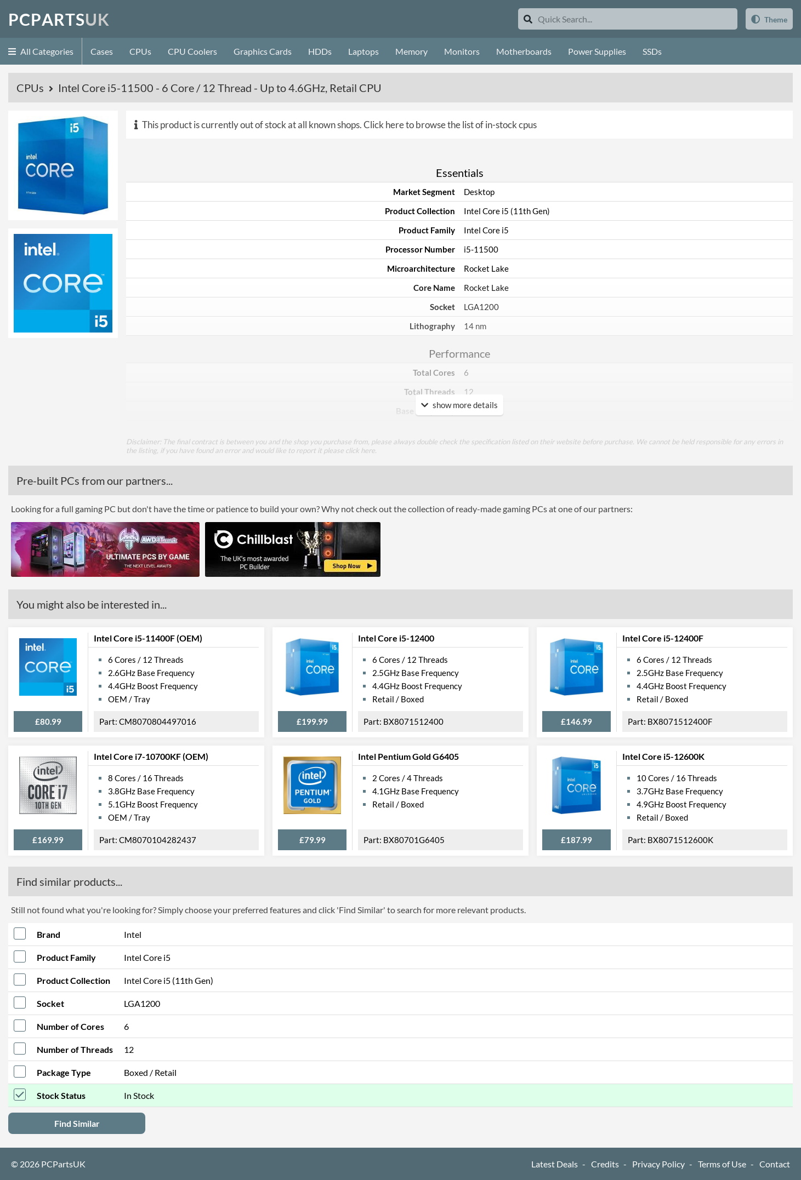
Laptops (363, 51)
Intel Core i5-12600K (663, 756)
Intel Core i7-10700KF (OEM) (151, 756)
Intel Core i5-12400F (662, 638)
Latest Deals (554, 1164)
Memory (411, 51)
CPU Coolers (192, 51)
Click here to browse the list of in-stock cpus (450, 124)
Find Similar (77, 1123)
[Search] (528, 19)
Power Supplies (597, 51)
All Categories (40, 51)
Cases (101, 51)
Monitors (462, 51)
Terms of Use (722, 1164)
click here (360, 450)
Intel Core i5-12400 (396, 638)
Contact (774, 1164)
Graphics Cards (263, 51)
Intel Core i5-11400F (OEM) (148, 638)
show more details (459, 405)
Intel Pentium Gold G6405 (408, 756)
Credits (605, 1164)
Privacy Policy (658, 1164)
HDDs (320, 51)
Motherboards (524, 51)
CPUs (140, 51)
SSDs (652, 51)
